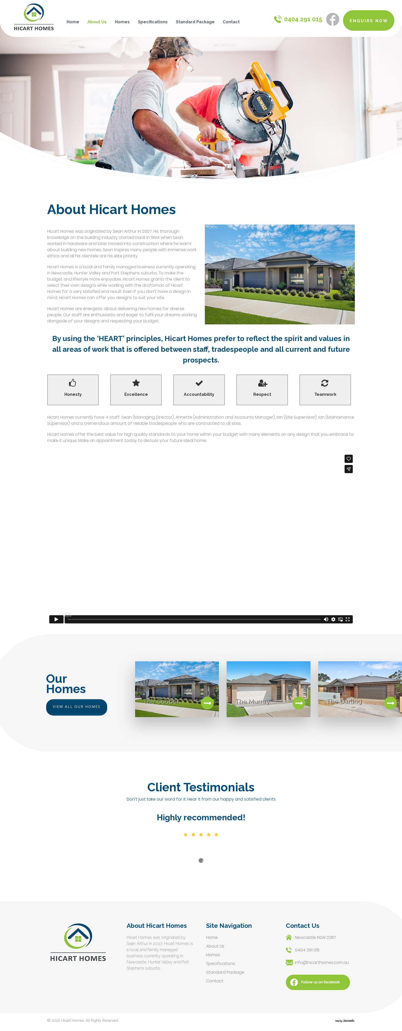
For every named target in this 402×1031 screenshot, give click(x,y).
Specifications (153, 21)
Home (73, 21)
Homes (122, 21)
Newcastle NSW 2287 (315, 937)
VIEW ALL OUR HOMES (76, 706)
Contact (231, 21)
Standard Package (195, 21)
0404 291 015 (298, 19)
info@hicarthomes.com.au (322, 962)
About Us (97, 21)
